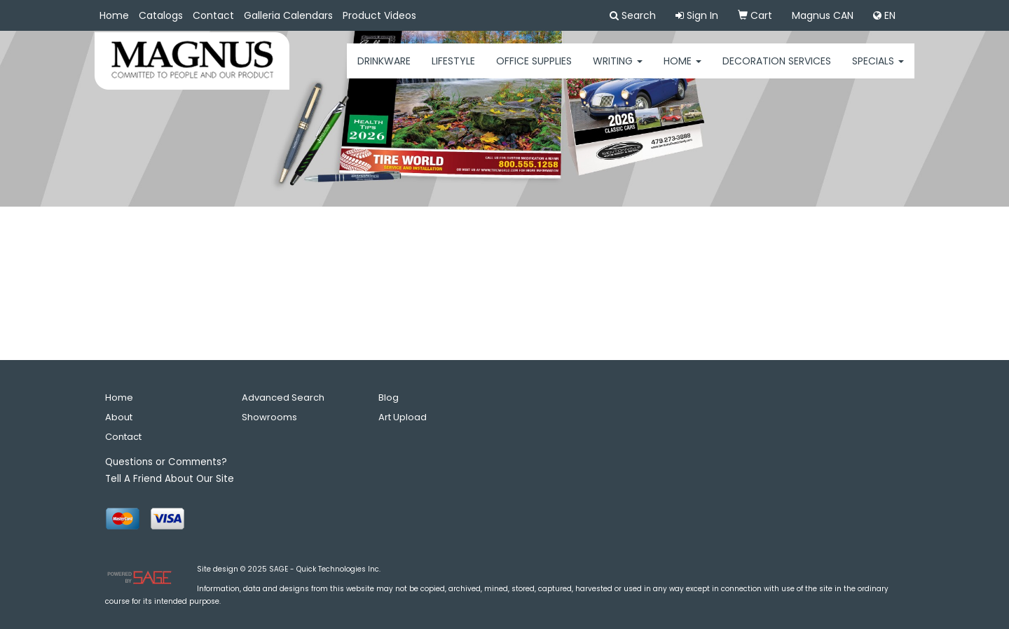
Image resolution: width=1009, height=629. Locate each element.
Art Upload (402, 417)
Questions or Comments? (166, 462)
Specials (878, 70)
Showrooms (269, 417)
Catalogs (161, 15)
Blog (388, 397)
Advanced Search (283, 397)
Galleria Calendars (288, 15)
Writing (618, 70)
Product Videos (379, 15)
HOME (682, 70)
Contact (213, 15)
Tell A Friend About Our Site (169, 478)
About (118, 417)
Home (114, 15)
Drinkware (384, 70)
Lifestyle (453, 70)
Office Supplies (534, 70)
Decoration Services (776, 70)
